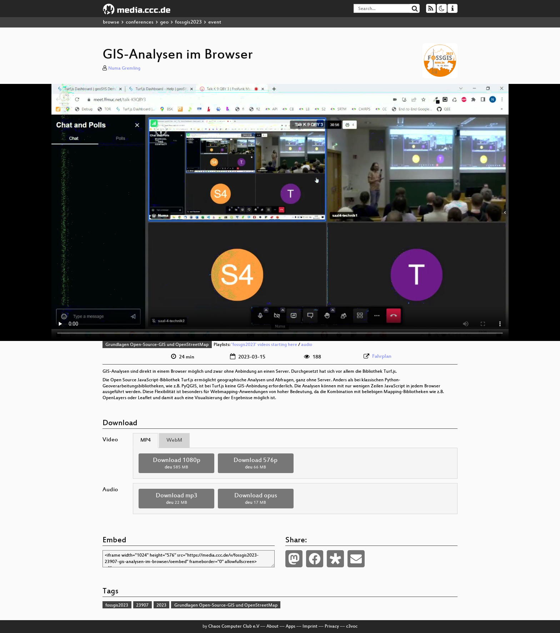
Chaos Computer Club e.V (233, 626)
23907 (142, 605)
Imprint (310, 626)
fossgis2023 (188, 22)
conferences (140, 22)
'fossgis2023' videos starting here (264, 344)
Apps (290, 626)
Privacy (332, 626)
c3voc (352, 626)
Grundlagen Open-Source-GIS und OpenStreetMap (157, 344)
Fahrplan (381, 356)
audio (306, 344)
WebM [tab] (174, 440)
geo (164, 22)
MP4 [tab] (145, 440)
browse (111, 22)
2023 (161, 605)
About (272, 626)
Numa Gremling (124, 68)
